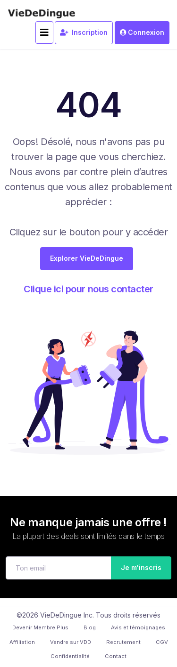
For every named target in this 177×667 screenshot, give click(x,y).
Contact (115, 656)
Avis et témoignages (138, 627)
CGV (162, 642)
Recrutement (123, 642)
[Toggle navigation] (44, 32)
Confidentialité (70, 656)
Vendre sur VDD (70, 642)
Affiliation (22, 642)
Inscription (84, 32)
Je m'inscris (138, 567)
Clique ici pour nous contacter (88, 289)
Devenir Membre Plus (40, 627)
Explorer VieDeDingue (86, 258)
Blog (90, 627)
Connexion (142, 32)
